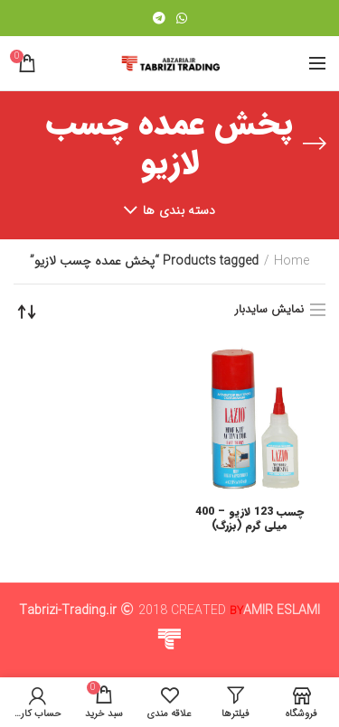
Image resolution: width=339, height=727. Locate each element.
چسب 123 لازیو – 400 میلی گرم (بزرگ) (249, 519)
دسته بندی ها (179, 210)
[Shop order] (27, 311)
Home (291, 262)
